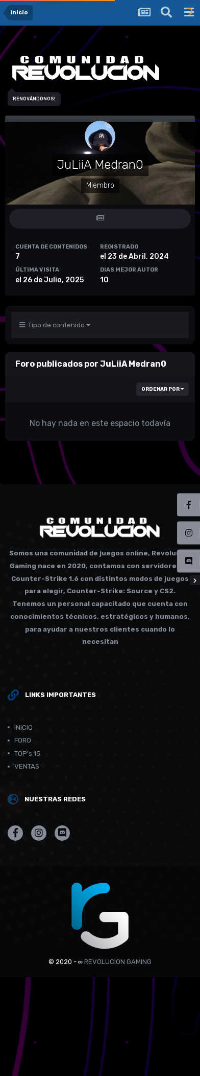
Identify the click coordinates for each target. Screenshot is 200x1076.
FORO (22, 740)
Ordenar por (162, 389)
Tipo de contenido (54, 325)
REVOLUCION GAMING (118, 962)
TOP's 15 (27, 753)
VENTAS (26, 766)
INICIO (23, 727)
